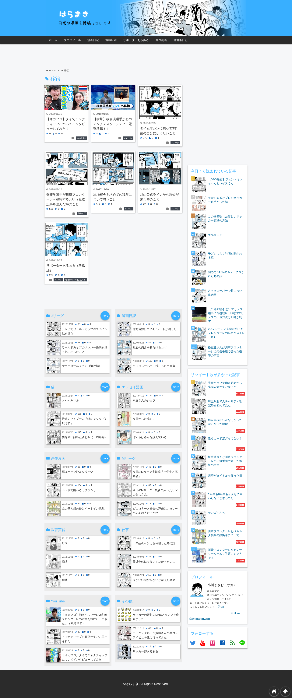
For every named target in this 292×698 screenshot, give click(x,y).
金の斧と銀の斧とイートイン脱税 (83, 508)
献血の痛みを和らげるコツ (150, 347)
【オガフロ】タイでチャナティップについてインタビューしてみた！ (65, 124)
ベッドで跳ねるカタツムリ (79, 490)
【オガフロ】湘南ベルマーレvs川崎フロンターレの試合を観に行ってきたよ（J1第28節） (84, 619)
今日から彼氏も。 (144, 418)
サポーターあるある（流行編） (82, 365)
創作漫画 (161, 40)
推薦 (65, 580)
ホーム (53, 40)
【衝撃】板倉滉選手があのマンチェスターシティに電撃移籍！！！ (112, 124)
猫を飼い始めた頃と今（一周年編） (84, 437)
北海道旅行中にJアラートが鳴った (155, 329)
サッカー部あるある (145, 651)
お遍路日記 (180, 40)
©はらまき (131, 684)
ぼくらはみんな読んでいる (150, 437)
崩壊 (65, 561)
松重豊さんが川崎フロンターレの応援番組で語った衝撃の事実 (225, 351)
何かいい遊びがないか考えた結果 (154, 580)
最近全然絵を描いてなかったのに (154, 561)
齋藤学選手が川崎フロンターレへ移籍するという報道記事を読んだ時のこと (65, 199)
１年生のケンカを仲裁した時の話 (154, 543)
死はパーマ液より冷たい (77, 471)
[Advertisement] (113, 56)
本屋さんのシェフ (144, 400)
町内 (65, 543)
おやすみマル (70, 400)
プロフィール (72, 40)
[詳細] (221, 606)
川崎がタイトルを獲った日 (225, 475)
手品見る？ (215, 235)
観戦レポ (111, 40)
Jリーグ (175, 142)
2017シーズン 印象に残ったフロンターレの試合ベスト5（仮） (226, 332)
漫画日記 (93, 40)
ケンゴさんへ (216, 512)
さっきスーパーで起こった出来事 (154, 365)
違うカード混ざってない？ (225, 438)
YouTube (81, 138)
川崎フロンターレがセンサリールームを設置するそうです (225, 553)
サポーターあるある (136, 40)
